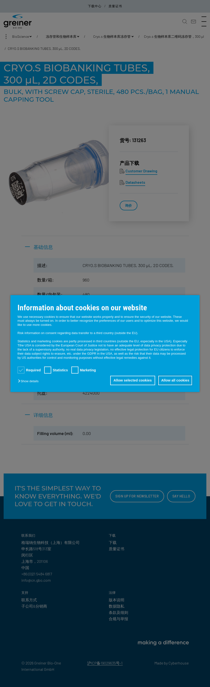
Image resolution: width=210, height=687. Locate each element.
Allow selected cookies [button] (131, 380)
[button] (29, 381)
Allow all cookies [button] (174, 380)
